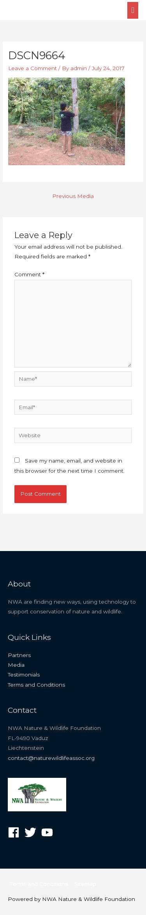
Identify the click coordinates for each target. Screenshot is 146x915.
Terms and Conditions (36, 685)
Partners (19, 655)
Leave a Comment (32, 68)
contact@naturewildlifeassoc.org (51, 758)
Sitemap (85, 884)
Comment (29, 274)
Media (16, 665)
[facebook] (15, 832)
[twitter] (32, 832)
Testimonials (24, 674)
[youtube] (48, 832)
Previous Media (73, 196)
